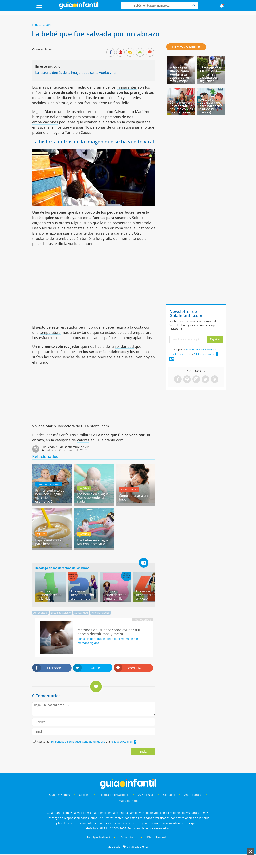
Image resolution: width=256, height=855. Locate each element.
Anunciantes (192, 795)
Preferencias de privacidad (65, 741)
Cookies (84, 795)
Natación (84, 487)
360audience (140, 846)
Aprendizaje (40, 612)
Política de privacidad (114, 795)
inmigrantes (127, 87)
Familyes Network (98, 837)
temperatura (50, 332)
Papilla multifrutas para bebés (49, 542)
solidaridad (124, 346)
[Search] (193, 5)
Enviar (143, 751)
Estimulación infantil (49, 484)
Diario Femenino (158, 837)
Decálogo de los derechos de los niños (62, 568)
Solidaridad (81, 612)
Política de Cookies (121, 741)
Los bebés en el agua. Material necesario (93, 542)
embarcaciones (45, 122)
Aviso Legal (145, 795)
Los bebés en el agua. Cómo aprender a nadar (93, 498)
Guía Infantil (129, 837)
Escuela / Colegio (61, 612)
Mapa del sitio (128, 801)
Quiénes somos (59, 795)
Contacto (169, 795)
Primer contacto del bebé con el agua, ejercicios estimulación (50, 496)
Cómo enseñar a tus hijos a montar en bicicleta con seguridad (210, 74)
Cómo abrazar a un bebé (133, 497)
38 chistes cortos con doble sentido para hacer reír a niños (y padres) (210, 104)
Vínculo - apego (129, 489)
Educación (41, 25)
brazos (64, 222)
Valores (83, 440)
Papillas (41, 534)
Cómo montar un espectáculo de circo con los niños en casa (181, 107)
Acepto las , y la (85, 741)
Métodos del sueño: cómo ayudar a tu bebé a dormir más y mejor (180, 74)
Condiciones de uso (94, 741)
